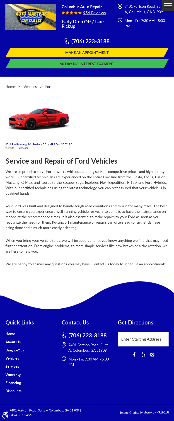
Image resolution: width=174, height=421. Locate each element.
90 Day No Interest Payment (87, 63)
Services (12, 366)
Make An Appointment (87, 52)
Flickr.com (22, 148)
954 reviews (94, 13)
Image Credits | (130, 412)
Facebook (134, 354)
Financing (13, 382)
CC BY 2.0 (66, 144)
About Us (13, 341)
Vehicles (30, 86)
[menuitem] (30, 334)
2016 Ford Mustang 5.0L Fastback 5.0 (25, 144)
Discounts (13, 390)
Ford (49, 86)
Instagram (152, 354)
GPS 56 (54, 144)
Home (10, 86)
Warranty (13, 374)
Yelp (143, 354)
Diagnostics (14, 350)
